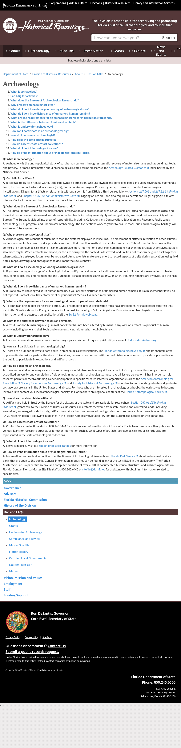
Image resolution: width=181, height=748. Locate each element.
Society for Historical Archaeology (93, 381)
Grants (13, 523)
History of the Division (20, 503)
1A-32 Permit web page (83, 312)
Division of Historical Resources (51, 72)
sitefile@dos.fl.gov (93, 467)
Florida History (18, 549)
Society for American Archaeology (42, 381)
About (78, 72)
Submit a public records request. (32, 649)
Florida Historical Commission (25, 497)
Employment (13, 581)
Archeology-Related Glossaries (127, 165)
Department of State (15, 72)
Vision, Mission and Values (23, 575)
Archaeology (17, 517)
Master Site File (19, 543)
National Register (20, 562)
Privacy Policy (13, 635)
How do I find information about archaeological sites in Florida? (50, 150)
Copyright (10, 668)
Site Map (47, 635)
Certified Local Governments (27, 556)
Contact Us (57, 643)
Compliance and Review (24, 536)
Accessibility (31, 635)
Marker (14, 569)
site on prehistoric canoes (55, 443)
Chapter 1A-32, (49, 193)
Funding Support (16, 593)
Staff (7, 587)
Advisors (10, 491)
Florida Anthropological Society (123, 348)
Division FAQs (95, 72)
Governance (12, 485)
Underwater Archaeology (142, 338)
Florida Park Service (123, 454)
